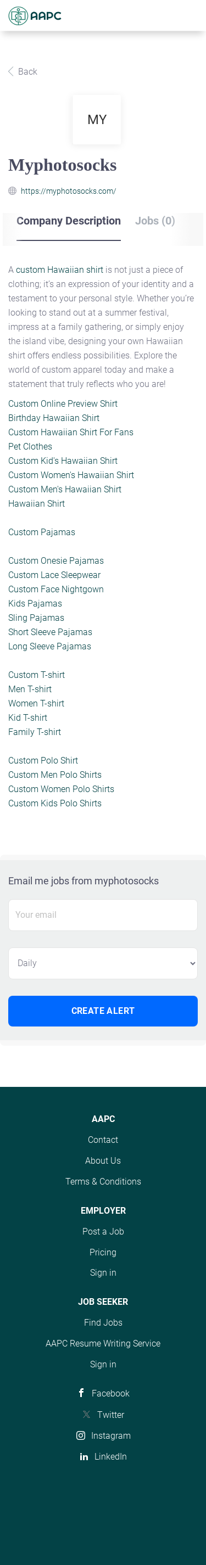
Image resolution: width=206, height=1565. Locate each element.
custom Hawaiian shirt (59, 270)
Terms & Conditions (103, 1181)
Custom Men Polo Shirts (55, 775)
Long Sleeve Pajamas (49, 646)
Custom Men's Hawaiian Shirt (64, 489)
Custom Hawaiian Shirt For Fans (70, 432)
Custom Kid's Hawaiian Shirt (63, 461)
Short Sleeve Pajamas (50, 632)
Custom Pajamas (41, 532)
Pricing (103, 1252)
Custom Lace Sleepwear (54, 575)
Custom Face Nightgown (56, 589)
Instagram (111, 1436)
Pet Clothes (30, 446)
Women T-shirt (36, 703)
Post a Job (103, 1231)
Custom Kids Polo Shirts (55, 803)
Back (26, 71)
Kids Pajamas (35, 603)
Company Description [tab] (68, 220)
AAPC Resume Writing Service (103, 1343)
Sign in (103, 1272)
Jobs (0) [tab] (155, 220)
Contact (103, 1140)
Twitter (110, 1415)
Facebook (111, 1393)
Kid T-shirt (27, 718)
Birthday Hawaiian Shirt (53, 418)
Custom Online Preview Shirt (63, 404)
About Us (103, 1160)
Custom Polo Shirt (43, 760)
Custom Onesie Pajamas (56, 561)
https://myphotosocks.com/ (68, 191)
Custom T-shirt (36, 675)
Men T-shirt (30, 689)
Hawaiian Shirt (36, 503)
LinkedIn (110, 1456)
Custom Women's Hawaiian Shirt (71, 475)
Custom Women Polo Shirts (61, 789)
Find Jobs (103, 1322)
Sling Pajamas (36, 618)
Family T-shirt (34, 732)
